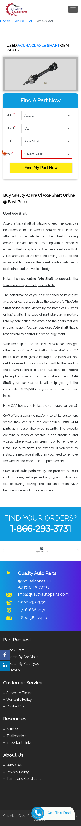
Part (9, 141)
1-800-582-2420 (32, 617)
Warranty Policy (19, 700)
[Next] (78, 551)
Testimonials (16, 736)
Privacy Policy (17, 772)
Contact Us (15, 706)
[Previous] (3, 551)
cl (30, 21)
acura (19, 21)
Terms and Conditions (23, 779)
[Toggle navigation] (73, 9)
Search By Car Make (22, 657)
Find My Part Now (41, 167)
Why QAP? (15, 765)
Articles (12, 729)
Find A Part (15, 650)
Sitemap (13, 670)
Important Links (19, 743)
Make (10, 115)
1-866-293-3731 (40, 528)
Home (5, 21)
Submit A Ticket (19, 693)
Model (11, 128)
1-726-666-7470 (32, 609)
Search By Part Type (22, 663)
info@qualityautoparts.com (43, 594)
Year (9, 154)
